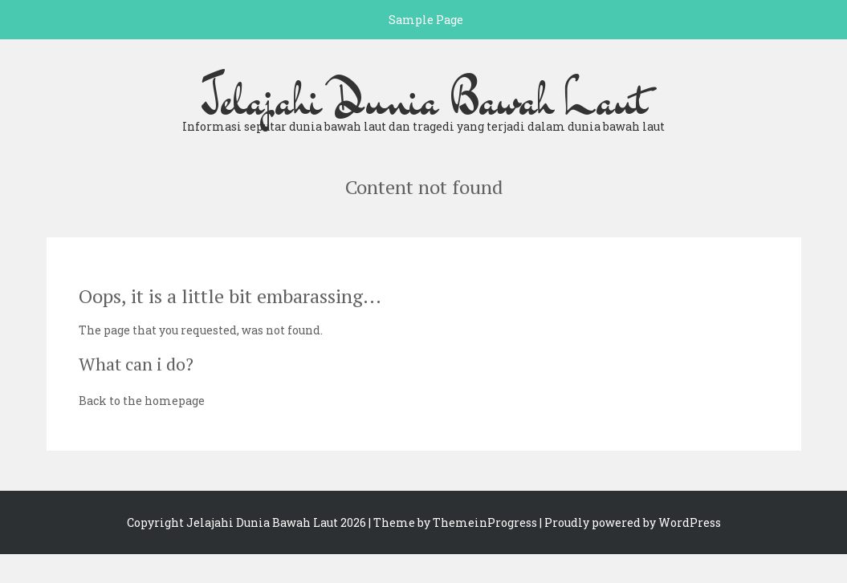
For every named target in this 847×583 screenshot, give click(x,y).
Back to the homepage (142, 400)
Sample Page (426, 19)
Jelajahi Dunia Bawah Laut (424, 99)
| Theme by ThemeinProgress (453, 522)
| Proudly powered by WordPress (630, 522)
